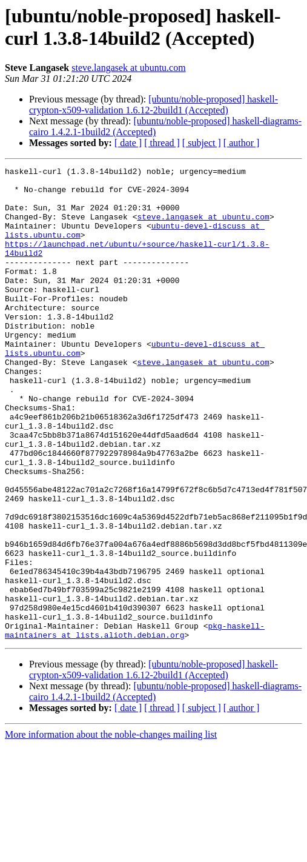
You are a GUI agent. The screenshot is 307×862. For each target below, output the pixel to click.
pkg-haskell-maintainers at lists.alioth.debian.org (135, 724)
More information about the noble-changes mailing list (111, 829)
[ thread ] (162, 143)
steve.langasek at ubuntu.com (128, 67)
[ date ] (128, 143)
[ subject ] (201, 143)
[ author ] (241, 143)
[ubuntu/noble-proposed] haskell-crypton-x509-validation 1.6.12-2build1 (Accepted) (153, 104)
